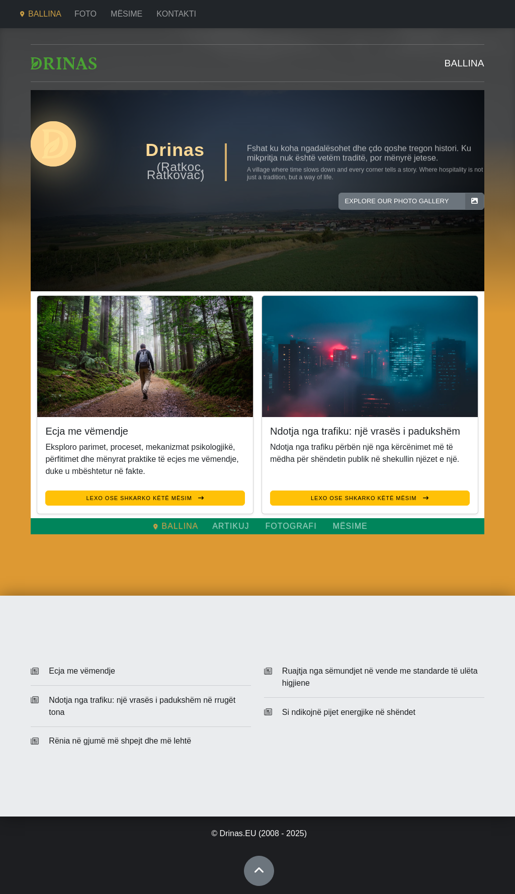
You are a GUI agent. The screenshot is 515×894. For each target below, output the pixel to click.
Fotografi (291, 526)
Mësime (126, 14)
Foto (85, 14)
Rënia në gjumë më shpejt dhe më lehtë (120, 741)
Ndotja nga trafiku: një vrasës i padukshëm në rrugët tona (142, 706)
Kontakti (176, 14)
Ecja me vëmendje (82, 671)
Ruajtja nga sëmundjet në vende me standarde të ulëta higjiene (380, 677)
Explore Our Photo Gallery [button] (414, 201)
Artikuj (230, 526)
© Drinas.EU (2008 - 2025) (259, 833)
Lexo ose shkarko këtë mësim (145, 498)
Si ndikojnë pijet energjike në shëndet (348, 712)
